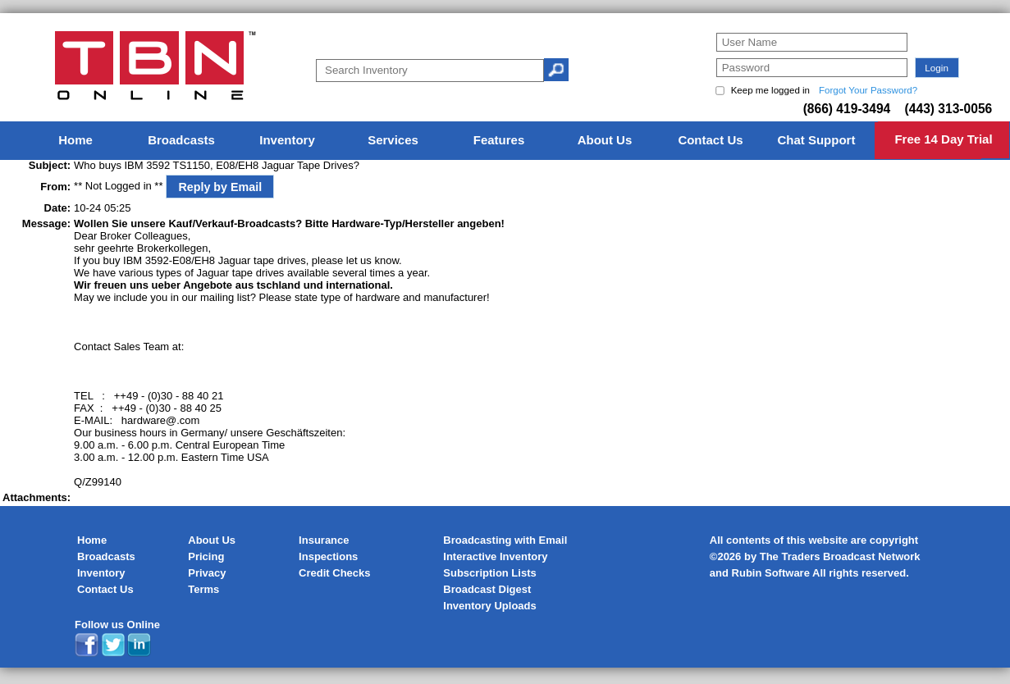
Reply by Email (220, 187)
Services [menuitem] (393, 140)
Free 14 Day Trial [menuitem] (943, 139)
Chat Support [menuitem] (816, 140)
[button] (937, 67)
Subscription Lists (489, 573)
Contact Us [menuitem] (710, 140)
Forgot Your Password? (868, 90)
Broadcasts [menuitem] (181, 140)
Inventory (101, 573)
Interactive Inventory (495, 556)
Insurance (324, 540)
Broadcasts (106, 556)
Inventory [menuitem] (287, 140)
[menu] (505, 140)
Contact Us (105, 589)
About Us (211, 540)
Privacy (207, 573)
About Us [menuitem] (605, 140)
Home (92, 540)
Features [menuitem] (499, 140)
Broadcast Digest (487, 589)
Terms (203, 589)
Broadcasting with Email (505, 540)
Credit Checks (334, 573)
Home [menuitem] (75, 140)
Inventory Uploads (489, 606)
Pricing (206, 556)
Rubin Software (771, 573)
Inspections (328, 556)
